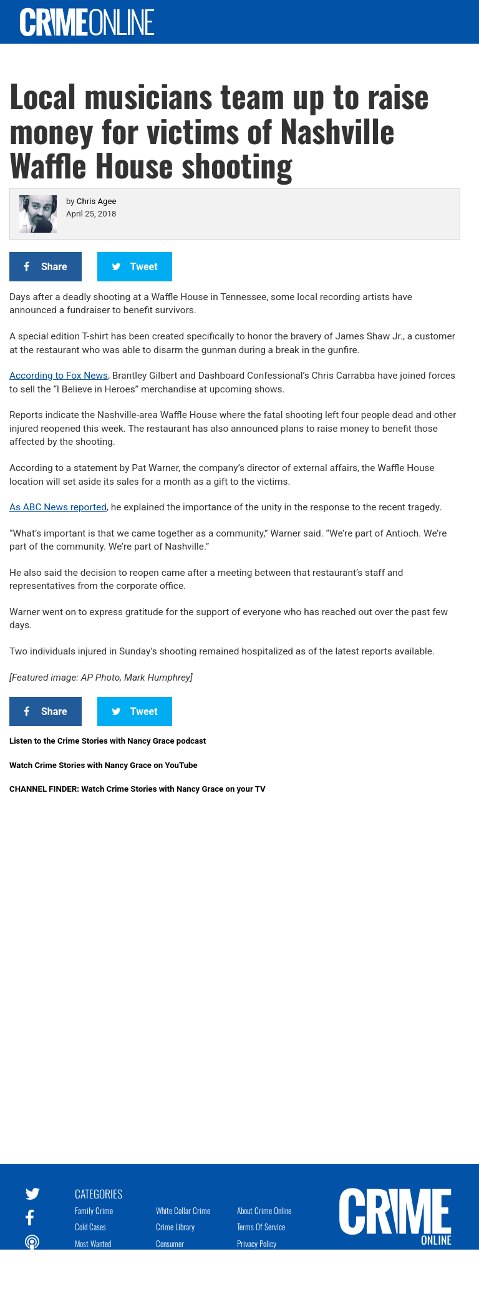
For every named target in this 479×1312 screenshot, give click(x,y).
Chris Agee (97, 201)
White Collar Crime (183, 1210)
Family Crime (94, 1210)
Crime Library (175, 1226)
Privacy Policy (256, 1243)
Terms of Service (261, 1226)
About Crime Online (264, 1210)
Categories (98, 1193)
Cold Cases (90, 1226)
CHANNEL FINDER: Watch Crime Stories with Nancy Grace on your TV (137, 789)
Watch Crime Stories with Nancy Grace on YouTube (103, 765)
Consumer (170, 1243)
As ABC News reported (58, 507)
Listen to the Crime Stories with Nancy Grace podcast (107, 741)
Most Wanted (93, 1243)
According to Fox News (58, 375)
